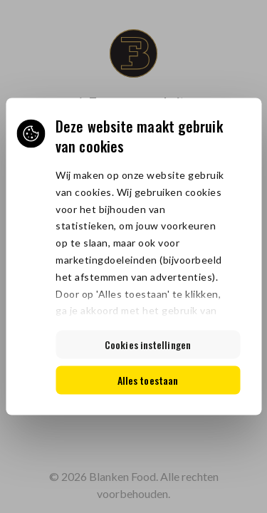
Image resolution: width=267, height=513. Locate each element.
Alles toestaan (147, 380)
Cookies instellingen (148, 344)
